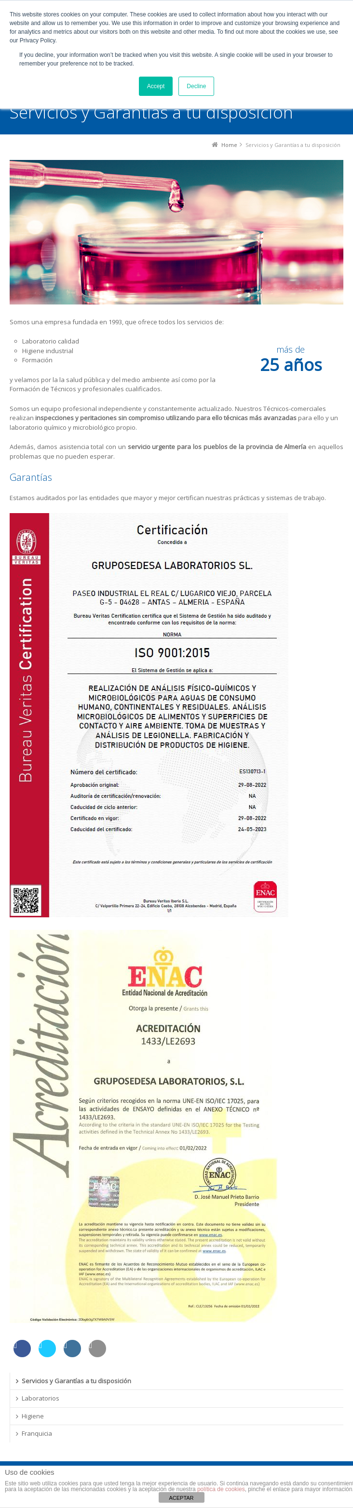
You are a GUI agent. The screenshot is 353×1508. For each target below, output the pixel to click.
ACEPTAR (181, 1498)
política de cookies (221, 1489)
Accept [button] (156, 86)
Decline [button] (196, 86)
